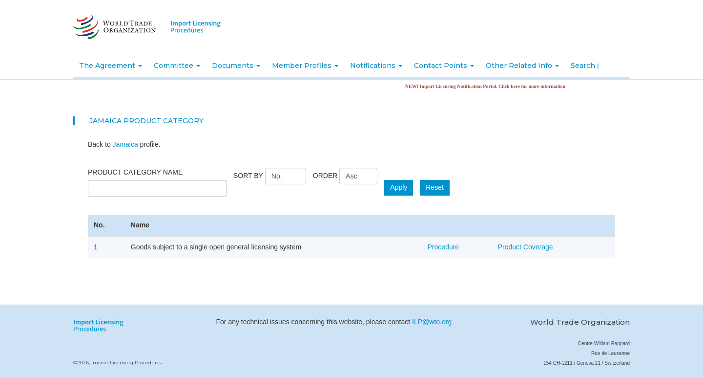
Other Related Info (522, 65)
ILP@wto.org (432, 322)
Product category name (135, 172)
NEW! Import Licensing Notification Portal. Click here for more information (491, 86)
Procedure (443, 247)
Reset (435, 187)
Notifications (376, 65)
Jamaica (125, 144)
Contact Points (444, 65)
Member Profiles (305, 65)
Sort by (248, 175)
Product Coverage (525, 247)
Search (585, 65)
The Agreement (110, 65)
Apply (398, 187)
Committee (177, 65)
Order (325, 175)
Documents (236, 65)
